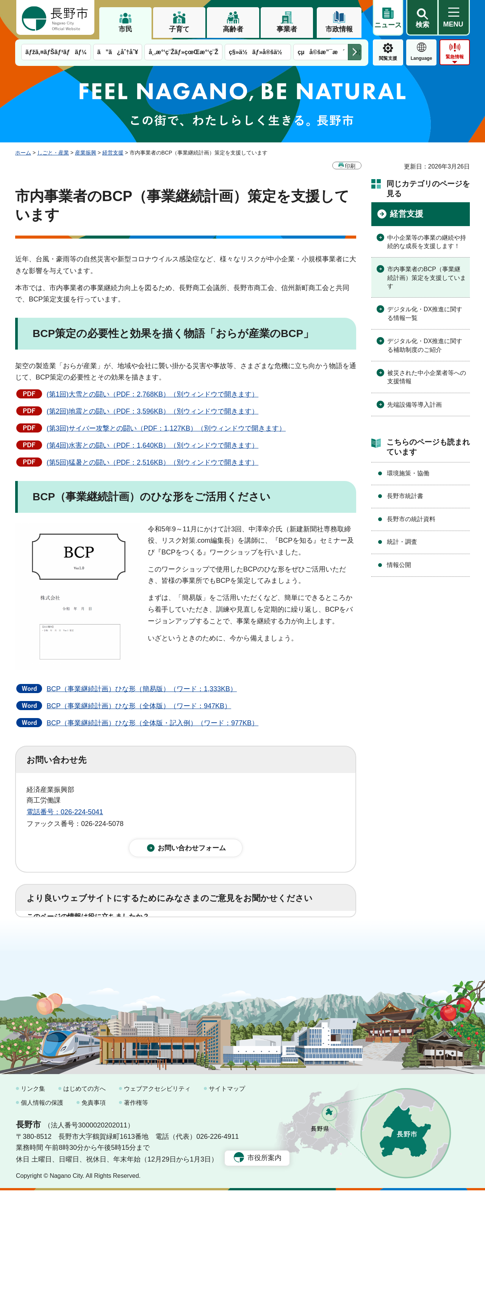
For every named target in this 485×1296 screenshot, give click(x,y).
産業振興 (85, 153)
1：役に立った (60, 941)
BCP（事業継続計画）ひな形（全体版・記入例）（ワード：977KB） (152, 723)
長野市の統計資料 (411, 519)
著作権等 (136, 1208)
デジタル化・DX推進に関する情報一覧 (424, 313)
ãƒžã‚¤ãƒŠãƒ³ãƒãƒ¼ (56, 52)
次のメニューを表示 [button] (354, 52)
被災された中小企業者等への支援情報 (426, 377)
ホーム (23, 153)
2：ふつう (119, 941)
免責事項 (93, 1208)
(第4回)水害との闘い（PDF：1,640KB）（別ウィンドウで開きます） (152, 445)
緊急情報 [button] (455, 56)
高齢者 (233, 29)
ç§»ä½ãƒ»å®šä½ (258, 52)
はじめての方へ (84, 1194)
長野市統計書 (405, 496)
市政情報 (339, 29)
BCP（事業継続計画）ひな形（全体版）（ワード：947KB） (139, 706)
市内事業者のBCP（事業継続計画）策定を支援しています (426, 277)
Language (421, 58)
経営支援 (113, 153)
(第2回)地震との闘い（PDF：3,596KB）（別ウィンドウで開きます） (152, 411)
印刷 (350, 166)
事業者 (287, 29)
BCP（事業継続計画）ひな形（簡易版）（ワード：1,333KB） (142, 689)
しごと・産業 (53, 153)
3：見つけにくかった (208, 974)
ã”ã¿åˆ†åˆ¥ (117, 52)
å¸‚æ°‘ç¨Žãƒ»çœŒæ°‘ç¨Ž (183, 52)
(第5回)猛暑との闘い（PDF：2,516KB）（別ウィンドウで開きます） (152, 462)
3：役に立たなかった (188, 941)
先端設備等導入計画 (414, 404)
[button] (422, 18)
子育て (179, 29)
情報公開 (399, 565)
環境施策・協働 (408, 473)
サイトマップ (227, 1194)
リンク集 (33, 1194)
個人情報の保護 (42, 1208)
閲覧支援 (388, 58)
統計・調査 (402, 542)
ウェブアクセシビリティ (157, 1194)
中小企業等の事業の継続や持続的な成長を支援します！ (426, 241)
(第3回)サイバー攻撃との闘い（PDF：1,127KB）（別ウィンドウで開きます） (166, 428)
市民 (125, 29)
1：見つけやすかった (70, 974)
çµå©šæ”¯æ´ (320, 52)
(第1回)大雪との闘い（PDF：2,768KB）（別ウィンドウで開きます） (152, 394)
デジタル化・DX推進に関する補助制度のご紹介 (424, 345)
